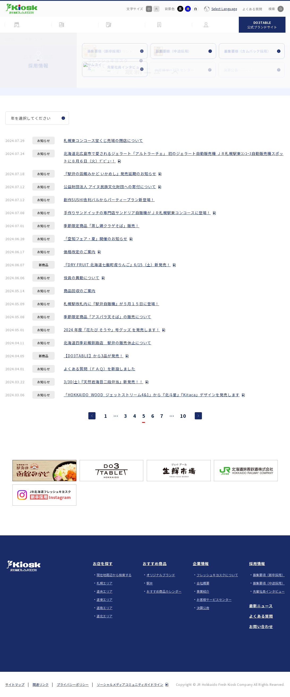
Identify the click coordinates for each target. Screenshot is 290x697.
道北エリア (104, 616)
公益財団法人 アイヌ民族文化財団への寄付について (110, 186)
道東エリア (104, 599)
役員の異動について (81, 277)
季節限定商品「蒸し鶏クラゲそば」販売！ (101, 225)
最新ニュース (261, 605)
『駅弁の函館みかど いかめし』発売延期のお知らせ (110, 173)
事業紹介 (203, 591)
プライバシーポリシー (73, 684)
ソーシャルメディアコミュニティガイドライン (130, 684)
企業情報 (201, 563)
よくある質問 (252, 9)
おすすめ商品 (155, 563)
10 (183, 416)
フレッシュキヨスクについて (217, 575)
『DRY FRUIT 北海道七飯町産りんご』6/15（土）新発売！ (117, 264)
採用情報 (257, 563)
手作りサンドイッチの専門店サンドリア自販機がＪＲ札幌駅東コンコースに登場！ (137, 212)
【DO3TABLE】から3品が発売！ (93, 355)
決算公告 (203, 607)
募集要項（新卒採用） (269, 575)
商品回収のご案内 (80, 290)
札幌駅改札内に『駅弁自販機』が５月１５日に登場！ (111, 303)
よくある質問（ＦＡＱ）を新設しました (99, 368)
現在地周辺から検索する (114, 575)
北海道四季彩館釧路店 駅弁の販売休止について (107, 342)
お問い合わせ (261, 626)
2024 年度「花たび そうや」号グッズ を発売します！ (112, 329)
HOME (9, 39)
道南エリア (104, 607)
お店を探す (103, 563)
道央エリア (104, 591)
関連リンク (41, 684)
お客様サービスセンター (214, 599)
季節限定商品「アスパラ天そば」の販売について (107, 316)
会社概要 (203, 583)
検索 (272, 8)
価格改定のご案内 (80, 251)
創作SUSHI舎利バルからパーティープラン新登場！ (109, 199)
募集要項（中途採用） (269, 583)
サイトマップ (14, 684)
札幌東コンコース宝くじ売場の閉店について (103, 140)
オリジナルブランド (160, 575)
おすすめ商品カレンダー (163, 591)
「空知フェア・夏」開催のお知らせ (95, 238)
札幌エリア (104, 583)
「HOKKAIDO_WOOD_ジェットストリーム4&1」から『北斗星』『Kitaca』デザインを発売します (152, 394)
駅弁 (149, 583)
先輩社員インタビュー (269, 591)
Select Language (224, 8)
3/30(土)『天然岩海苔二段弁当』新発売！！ (103, 381)
